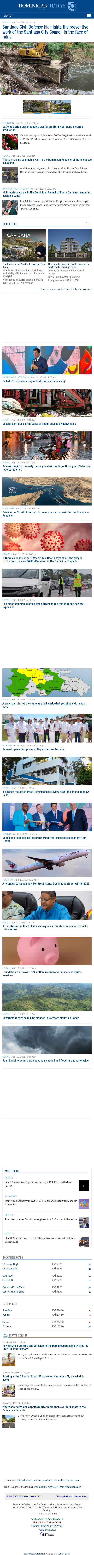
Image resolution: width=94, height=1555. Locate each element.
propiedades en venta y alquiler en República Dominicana (47, 1479)
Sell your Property (82, 289)
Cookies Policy (81, 1496)
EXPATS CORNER (18, 1335)
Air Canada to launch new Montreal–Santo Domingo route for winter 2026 (45, 884)
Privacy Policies (64, 1496)
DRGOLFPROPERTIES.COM (47, 1526)
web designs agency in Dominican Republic (57, 1486)
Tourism (7, 879)
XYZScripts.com (63, 1554)
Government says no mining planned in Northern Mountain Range (40, 1018)
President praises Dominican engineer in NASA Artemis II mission (41, 1219)
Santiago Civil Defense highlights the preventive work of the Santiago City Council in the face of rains (45, 32)
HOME (9, 1496)
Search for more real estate (55, 289)
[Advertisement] (47, 317)
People (9, 1177)
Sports (7, 833)
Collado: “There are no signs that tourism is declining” (34, 381)
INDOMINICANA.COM (47, 1522)
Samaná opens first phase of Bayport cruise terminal (33, 749)
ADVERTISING (21, 1496)
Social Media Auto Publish (34, 1554)
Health (6, 554)
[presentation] (86, 222)
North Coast (10, 745)
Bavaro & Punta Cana (15, 188)
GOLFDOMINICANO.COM (47, 1518)
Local (6, 22)
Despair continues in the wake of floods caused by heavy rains (39, 424)
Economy (8, 123)
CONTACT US (36, 1496)
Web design (45, 1529)
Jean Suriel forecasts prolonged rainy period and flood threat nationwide (45, 1060)
